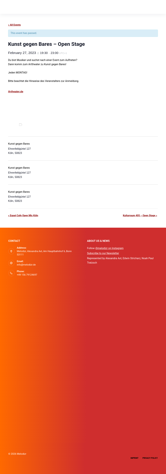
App (31, 7)
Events (45, 7)
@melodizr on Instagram (109, 248)
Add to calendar (33, 124)
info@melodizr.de (26, 264)
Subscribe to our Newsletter (103, 253)
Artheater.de (15, 91)
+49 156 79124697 (27, 274)
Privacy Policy (150, 458)
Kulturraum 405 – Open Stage (140, 215)
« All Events (14, 24)
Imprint (134, 458)
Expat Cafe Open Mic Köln (23, 215)
